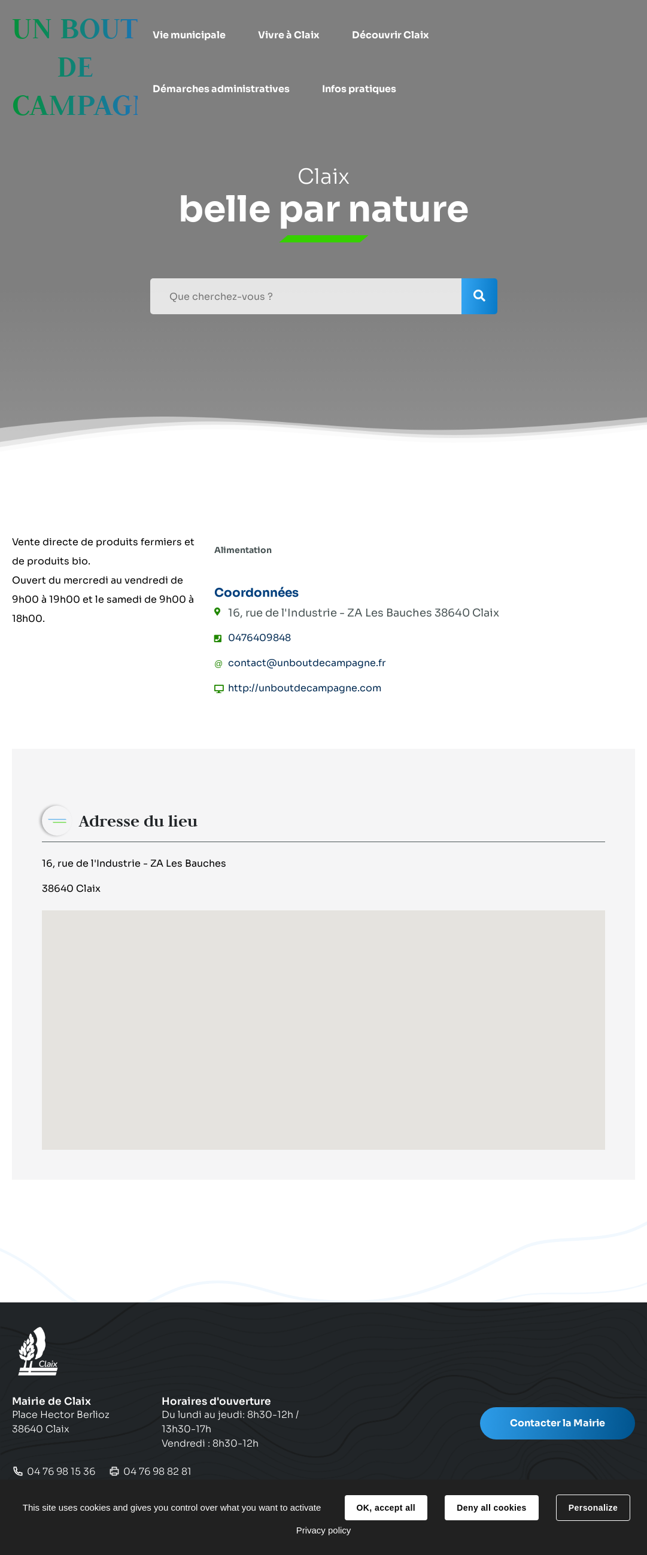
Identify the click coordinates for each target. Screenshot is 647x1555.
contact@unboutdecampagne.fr (307, 663)
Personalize (593, 1508)
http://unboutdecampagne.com (304, 688)
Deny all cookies (491, 1508)
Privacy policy (323, 1530)
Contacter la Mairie (557, 1423)
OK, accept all (386, 1508)
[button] (189, 35)
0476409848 (259, 637)
